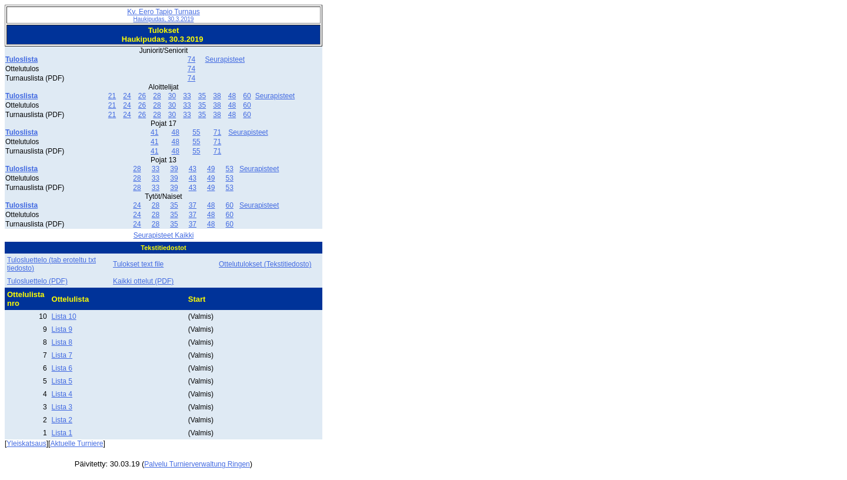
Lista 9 (62, 329)
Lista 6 (62, 368)
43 (192, 169)
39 (174, 169)
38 (217, 96)
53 (230, 169)
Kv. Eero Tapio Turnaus (163, 15)
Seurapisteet (225, 59)
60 (247, 96)
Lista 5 (62, 381)
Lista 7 (62, 355)
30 (172, 96)
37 (192, 205)
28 (157, 96)
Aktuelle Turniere (76, 443)
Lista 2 (62, 420)
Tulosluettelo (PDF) (37, 281)
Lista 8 (62, 342)
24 (127, 96)
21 (112, 96)
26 (142, 96)
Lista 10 (64, 316)
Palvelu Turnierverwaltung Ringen (196, 464)
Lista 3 (62, 407)
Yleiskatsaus (26, 443)
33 (187, 96)
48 (232, 96)
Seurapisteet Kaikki (164, 235)
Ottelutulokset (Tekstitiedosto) (265, 264)
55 (196, 132)
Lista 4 (62, 394)
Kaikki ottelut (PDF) (143, 281)
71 (217, 132)
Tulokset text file (138, 264)
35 (202, 96)
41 (154, 132)
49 (211, 169)
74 (191, 59)
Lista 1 (62, 433)
